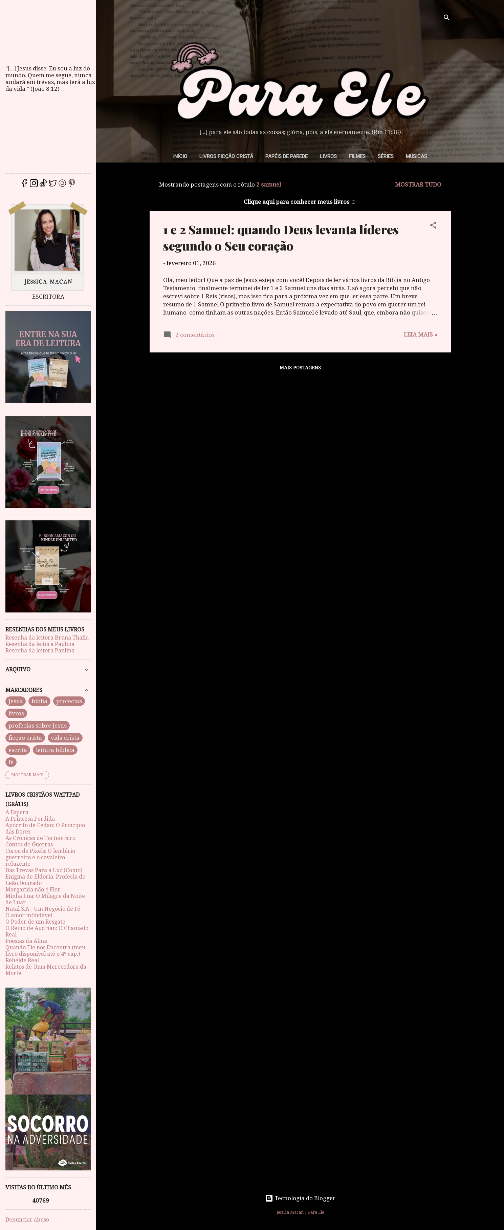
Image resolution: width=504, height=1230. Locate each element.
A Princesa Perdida (30, 819)
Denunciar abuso (27, 1219)
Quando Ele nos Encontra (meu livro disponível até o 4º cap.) (45, 950)
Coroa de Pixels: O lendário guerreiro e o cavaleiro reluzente (40, 857)
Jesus (15, 701)
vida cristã (65, 737)
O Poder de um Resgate (35, 922)
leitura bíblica (55, 750)
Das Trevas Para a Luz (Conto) (43, 870)
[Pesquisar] (447, 18)
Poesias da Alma (26, 941)
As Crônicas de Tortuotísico (40, 838)
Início (180, 156)
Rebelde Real (22, 960)
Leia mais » (420, 334)
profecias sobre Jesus (37, 725)
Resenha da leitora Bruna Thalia (47, 637)
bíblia (39, 701)
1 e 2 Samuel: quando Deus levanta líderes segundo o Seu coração (281, 237)
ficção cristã (25, 737)
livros (16, 713)
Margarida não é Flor (32, 889)
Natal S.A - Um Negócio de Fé (42, 909)
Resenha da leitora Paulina (39, 644)
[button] (433, 226)
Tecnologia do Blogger (300, 1198)
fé (11, 762)
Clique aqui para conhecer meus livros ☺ (300, 201)
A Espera (16, 812)
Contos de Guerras (29, 844)
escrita (17, 750)
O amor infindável (28, 915)
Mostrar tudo (418, 184)
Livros (328, 156)
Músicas (416, 156)
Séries (386, 156)
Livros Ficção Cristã (226, 156)
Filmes (357, 156)
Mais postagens (300, 367)
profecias (69, 701)
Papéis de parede (286, 156)
